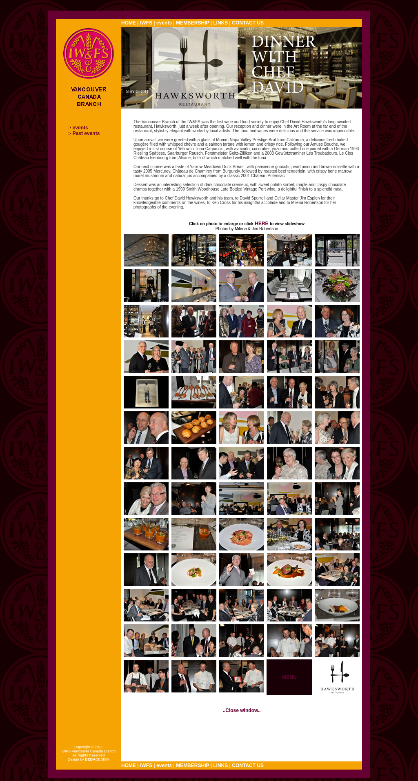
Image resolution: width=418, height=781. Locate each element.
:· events (78, 128)
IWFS (146, 23)
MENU (289, 677)
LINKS (220, 23)
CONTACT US (248, 23)
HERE (261, 223)
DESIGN (97, 759)
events (164, 23)
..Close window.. (242, 710)
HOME (128, 23)
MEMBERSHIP (192, 23)
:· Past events (84, 133)
